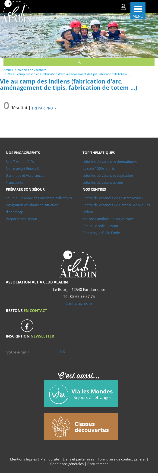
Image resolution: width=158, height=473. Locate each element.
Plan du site (50, 459)
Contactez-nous (79, 303)
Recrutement (97, 463)
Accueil (8, 70)
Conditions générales (67, 463)
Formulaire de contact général (121, 459)
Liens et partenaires (79, 459)
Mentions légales (23, 459)
